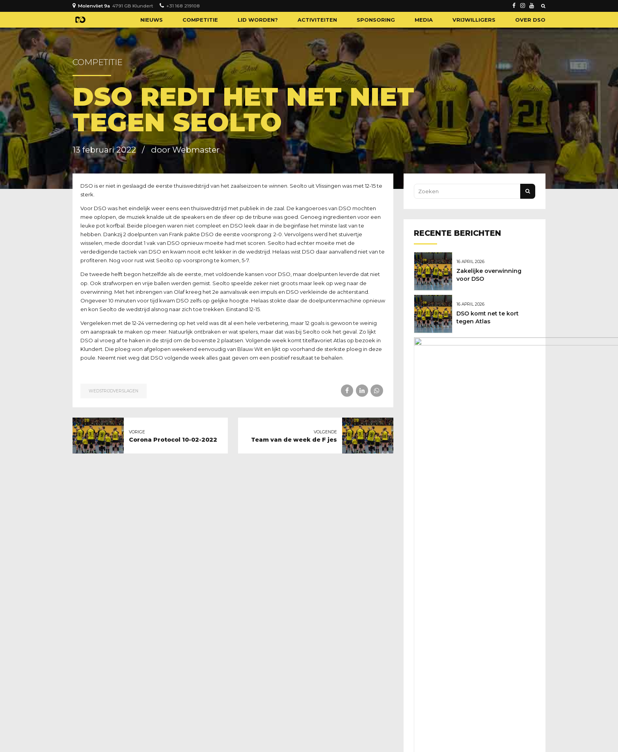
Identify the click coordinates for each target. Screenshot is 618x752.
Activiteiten (317, 20)
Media (424, 20)
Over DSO (530, 20)
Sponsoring (376, 20)
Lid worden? (258, 20)
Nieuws (151, 20)
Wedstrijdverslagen (113, 391)
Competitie (200, 20)
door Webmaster (185, 150)
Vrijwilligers (473, 20)
